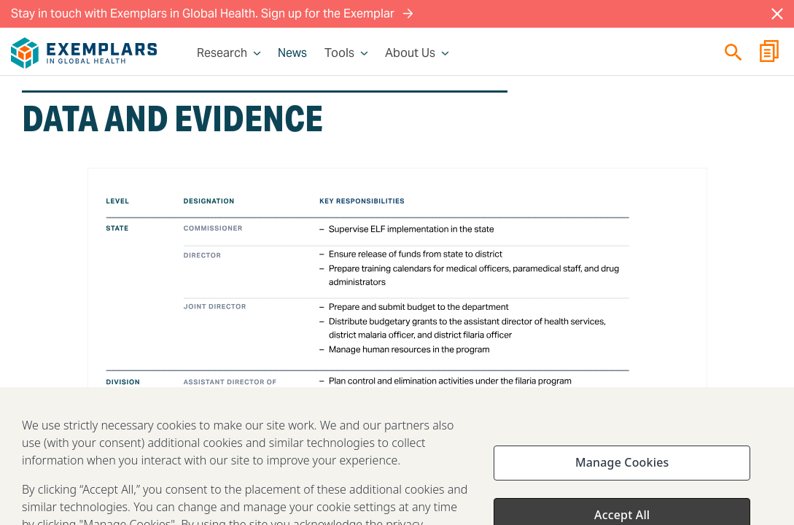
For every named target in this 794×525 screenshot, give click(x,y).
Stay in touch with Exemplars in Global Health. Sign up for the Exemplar (212, 13)
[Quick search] (733, 52)
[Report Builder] (769, 53)
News (292, 53)
